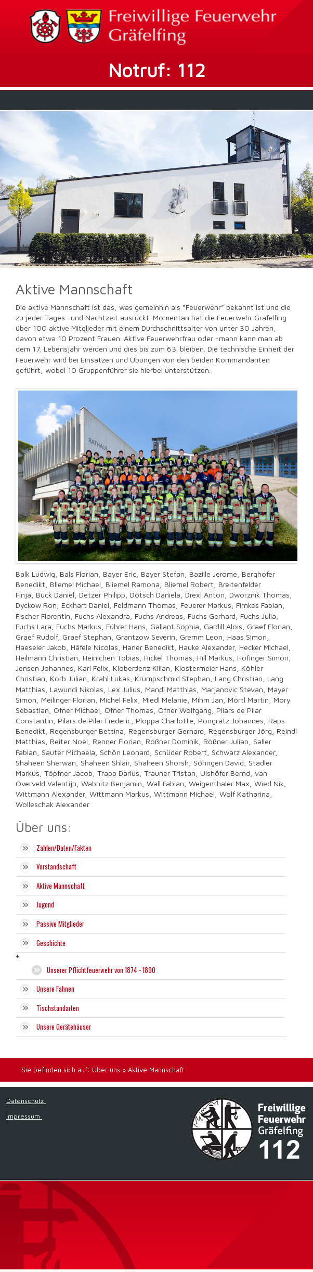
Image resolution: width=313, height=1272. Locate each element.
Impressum (24, 1116)
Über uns (106, 1070)
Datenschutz (26, 1101)
